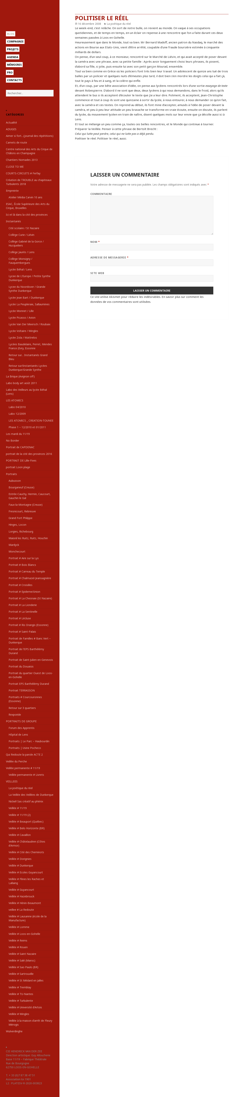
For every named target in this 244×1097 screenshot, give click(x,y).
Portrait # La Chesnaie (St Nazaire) (30, 598)
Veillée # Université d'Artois (25, 1007)
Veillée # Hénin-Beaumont (25, 903)
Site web (97, 273)
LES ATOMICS (14, 400)
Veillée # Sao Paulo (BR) (23, 967)
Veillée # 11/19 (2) (20, 815)
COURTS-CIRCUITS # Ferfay (23, 173)
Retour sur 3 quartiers (22, 708)
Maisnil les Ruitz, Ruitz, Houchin (28, 538)
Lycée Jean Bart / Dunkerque (26, 297)
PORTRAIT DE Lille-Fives (21, 460)
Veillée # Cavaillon (20, 835)
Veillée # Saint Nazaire (22, 954)
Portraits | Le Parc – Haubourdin (29, 741)
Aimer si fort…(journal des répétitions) (29, 136)
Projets (12, 49)
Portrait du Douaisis (21, 666)
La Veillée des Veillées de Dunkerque (31, 794)
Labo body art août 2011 (21, 383)
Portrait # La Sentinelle (23, 611)
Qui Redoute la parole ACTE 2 (24, 754)
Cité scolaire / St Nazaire (24, 228)
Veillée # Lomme (19, 927)
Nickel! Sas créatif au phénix (26, 801)
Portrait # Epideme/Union (24, 591)
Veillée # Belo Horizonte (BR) (27, 828)
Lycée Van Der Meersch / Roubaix (29, 324)
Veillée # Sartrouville (21, 974)
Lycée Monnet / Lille (21, 311)
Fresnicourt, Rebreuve (22, 511)
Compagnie (15, 41)
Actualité (11, 122)
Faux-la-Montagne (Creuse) (26, 504)
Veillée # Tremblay (20, 987)
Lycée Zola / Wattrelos (23, 337)
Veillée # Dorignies (20, 859)
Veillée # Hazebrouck (21, 896)
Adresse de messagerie (109, 257)
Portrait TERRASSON (22, 690)
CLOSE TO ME (15, 166)
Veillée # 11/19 (18, 808)
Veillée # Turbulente (21, 1000)
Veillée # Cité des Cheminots (26, 852)
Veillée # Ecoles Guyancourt (26, 872)
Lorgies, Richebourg (21, 531)
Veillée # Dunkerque (21, 865)
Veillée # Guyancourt (21, 889)
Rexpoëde (15, 714)
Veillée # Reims (18, 940)
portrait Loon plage (18, 467)
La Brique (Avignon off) (20, 376)
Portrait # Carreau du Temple (27, 571)
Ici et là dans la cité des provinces (27, 214)
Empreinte (12, 190)
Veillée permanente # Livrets (26, 775)
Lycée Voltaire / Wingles (23, 331)
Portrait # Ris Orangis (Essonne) (28, 625)
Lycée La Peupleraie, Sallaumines (29, 304)
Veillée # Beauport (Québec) (26, 821)
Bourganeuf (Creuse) (21, 487)
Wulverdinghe (14, 1031)
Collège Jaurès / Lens (22, 252)
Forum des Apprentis (22, 728)
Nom (95, 242)
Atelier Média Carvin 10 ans (25, 197)
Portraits (11, 474)
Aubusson (15, 480)
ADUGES (11, 129)
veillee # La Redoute (21, 909)
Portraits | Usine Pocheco (25, 748)
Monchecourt (17, 551)
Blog (10, 34)
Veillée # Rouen (18, 947)
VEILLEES (12, 781)
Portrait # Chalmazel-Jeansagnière (30, 578)
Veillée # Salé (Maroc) (22, 960)
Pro (10, 72)
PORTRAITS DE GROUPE (21, 721)
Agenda (12, 57)
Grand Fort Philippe (20, 518)
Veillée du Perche (16, 761)
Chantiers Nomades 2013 (22, 160)
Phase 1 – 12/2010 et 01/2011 (27, 427)
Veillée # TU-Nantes (21, 994)
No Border (12, 440)
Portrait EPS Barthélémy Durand (29, 684)
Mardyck (14, 545)
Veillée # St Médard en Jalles (26, 980)
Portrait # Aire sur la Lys (24, 558)
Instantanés (13, 221)
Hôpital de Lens (18, 734)
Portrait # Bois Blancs (22, 565)
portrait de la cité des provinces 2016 (29, 454)
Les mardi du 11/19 (18, 434)
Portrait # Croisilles (20, 585)
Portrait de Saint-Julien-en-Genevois (31, 660)
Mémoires (14, 64)
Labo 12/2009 (17, 413)
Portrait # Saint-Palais (22, 631)
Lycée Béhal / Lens (20, 269)
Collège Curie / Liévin (21, 235)
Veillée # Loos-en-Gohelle (24, 934)
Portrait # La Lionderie (23, 605)
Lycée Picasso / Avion (22, 317)
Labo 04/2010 (17, 407)
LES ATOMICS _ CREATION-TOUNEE (31, 420)
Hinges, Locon (17, 524)
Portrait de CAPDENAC (20, 447)
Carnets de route (16, 142)
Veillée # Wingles (19, 1014)
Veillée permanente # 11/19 (23, 768)
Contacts (14, 80)
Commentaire (101, 194)
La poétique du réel (21, 788)
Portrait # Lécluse (20, 618)
